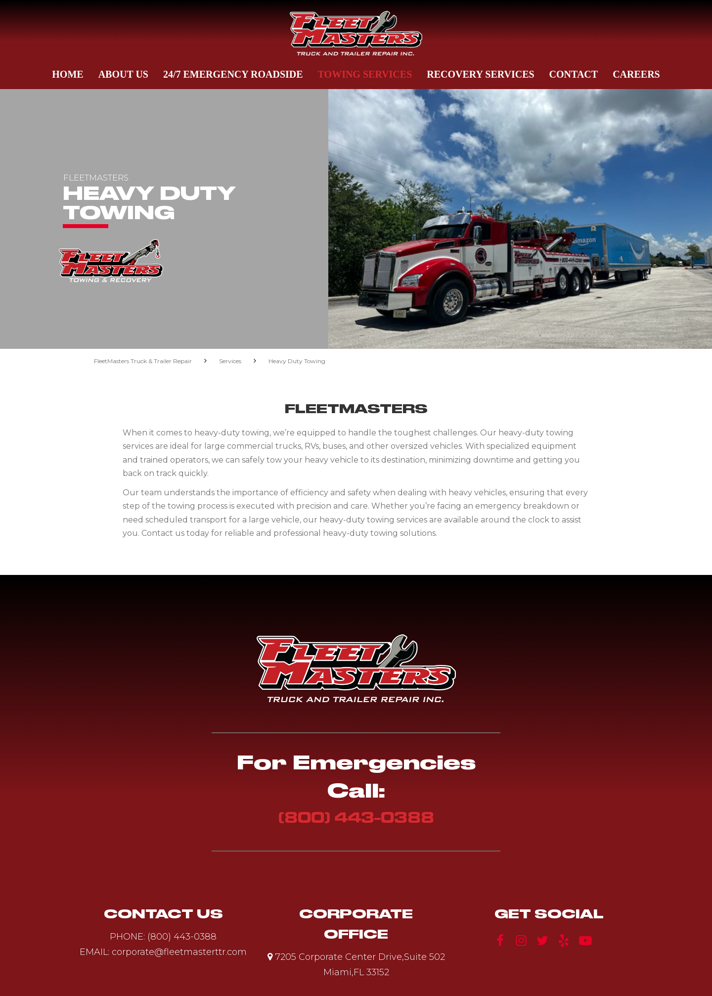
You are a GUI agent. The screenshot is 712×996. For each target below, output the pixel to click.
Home (67, 74)
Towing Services (365, 74)
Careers (636, 74)
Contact (573, 74)
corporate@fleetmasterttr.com (179, 952)
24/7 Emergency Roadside (233, 74)
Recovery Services (480, 74)
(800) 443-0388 (356, 817)
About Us (123, 74)
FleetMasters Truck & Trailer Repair (143, 361)
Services (230, 361)
